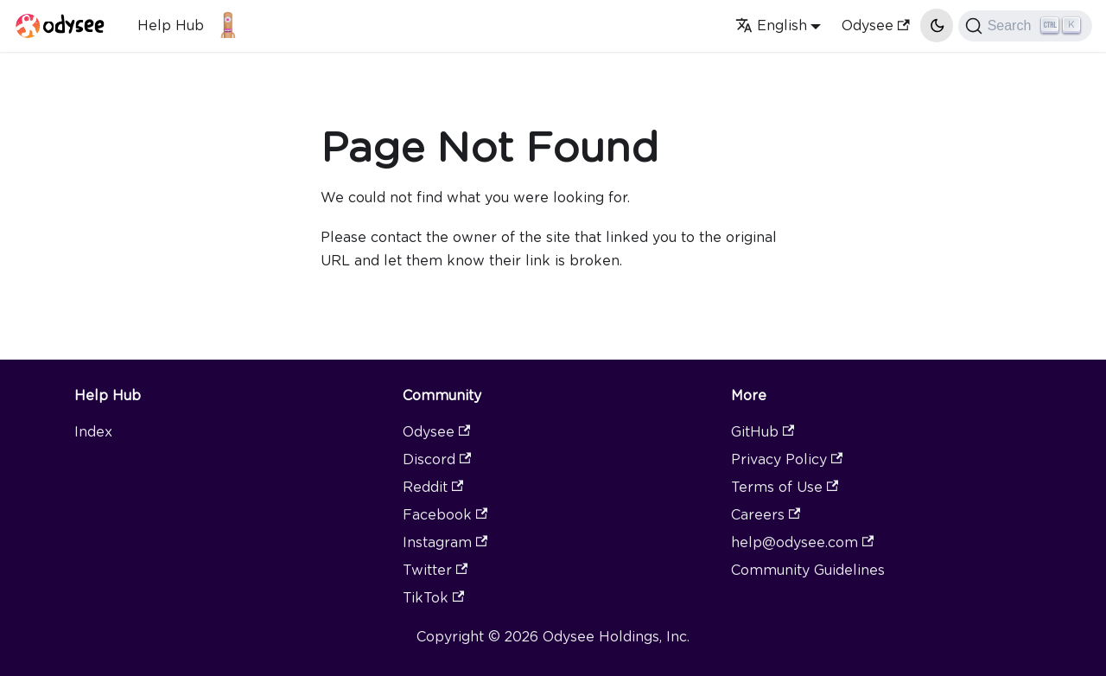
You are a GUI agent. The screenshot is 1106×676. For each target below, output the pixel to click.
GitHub (762, 432)
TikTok (433, 598)
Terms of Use (784, 487)
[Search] (1025, 25)
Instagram (445, 542)
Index (93, 432)
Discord (437, 459)
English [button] (771, 25)
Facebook (445, 515)
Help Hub (170, 25)
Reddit (433, 487)
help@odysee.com (802, 542)
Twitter (435, 570)
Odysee (875, 25)
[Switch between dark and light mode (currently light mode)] (936, 25)
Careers (765, 515)
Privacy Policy (786, 459)
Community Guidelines (808, 570)
